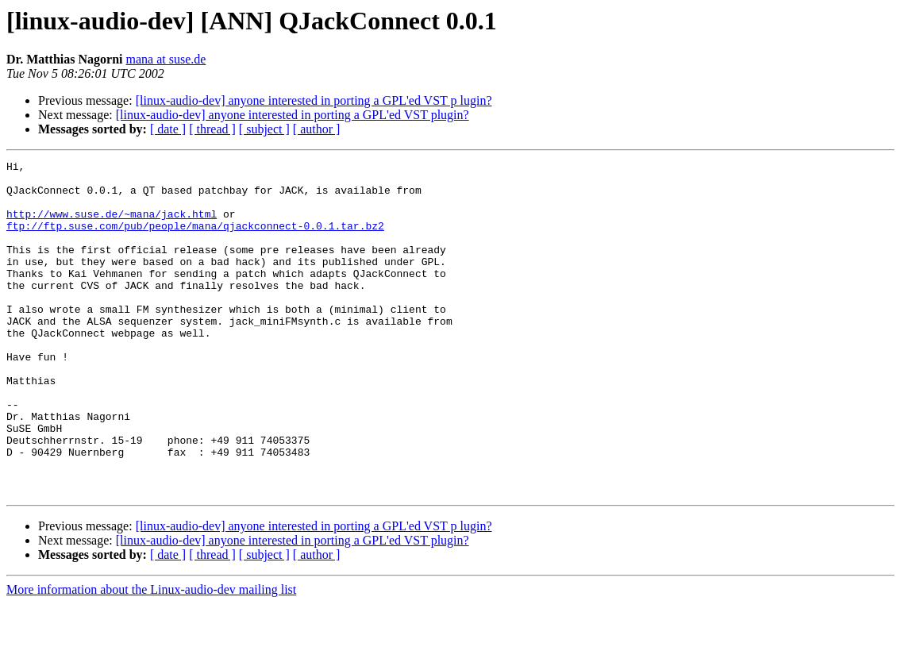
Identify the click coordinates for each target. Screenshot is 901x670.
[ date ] (168, 129)
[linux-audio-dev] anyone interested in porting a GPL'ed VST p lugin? (314, 100)
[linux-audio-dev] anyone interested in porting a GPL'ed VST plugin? (292, 114)
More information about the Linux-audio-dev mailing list (151, 656)
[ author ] (317, 129)
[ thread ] (212, 129)
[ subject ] (264, 129)
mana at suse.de (166, 59)
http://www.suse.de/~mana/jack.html (111, 225)
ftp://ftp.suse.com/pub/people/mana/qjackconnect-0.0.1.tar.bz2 (195, 240)
